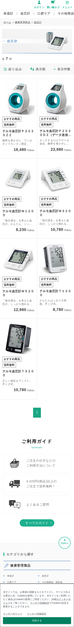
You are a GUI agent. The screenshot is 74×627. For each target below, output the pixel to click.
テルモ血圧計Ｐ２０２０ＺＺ (18, 133)
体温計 (10, 582)
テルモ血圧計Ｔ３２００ (18, 373)
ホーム (7, 22)
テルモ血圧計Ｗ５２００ (18, 293)
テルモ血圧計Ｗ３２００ (55, 213)
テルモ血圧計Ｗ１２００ (18, 213)
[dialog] (37, 605)
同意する (37, 620)
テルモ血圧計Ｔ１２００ (55, 293)
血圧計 (38, 22)
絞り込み (12, 69)
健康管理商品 (22, 22)
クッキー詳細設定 (39, 603)
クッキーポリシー (12, 613)
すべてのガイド (37, 529)
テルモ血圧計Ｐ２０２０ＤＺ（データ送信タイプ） (55, 133)
